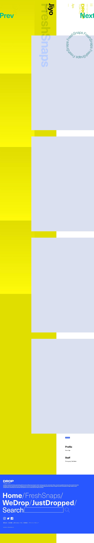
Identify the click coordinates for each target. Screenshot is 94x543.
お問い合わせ (16, 523)
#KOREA (68, 437)
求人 (21, 523)
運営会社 (5, 523)
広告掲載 (10, 523)
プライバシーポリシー (34, 523)
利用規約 (26, 523)
